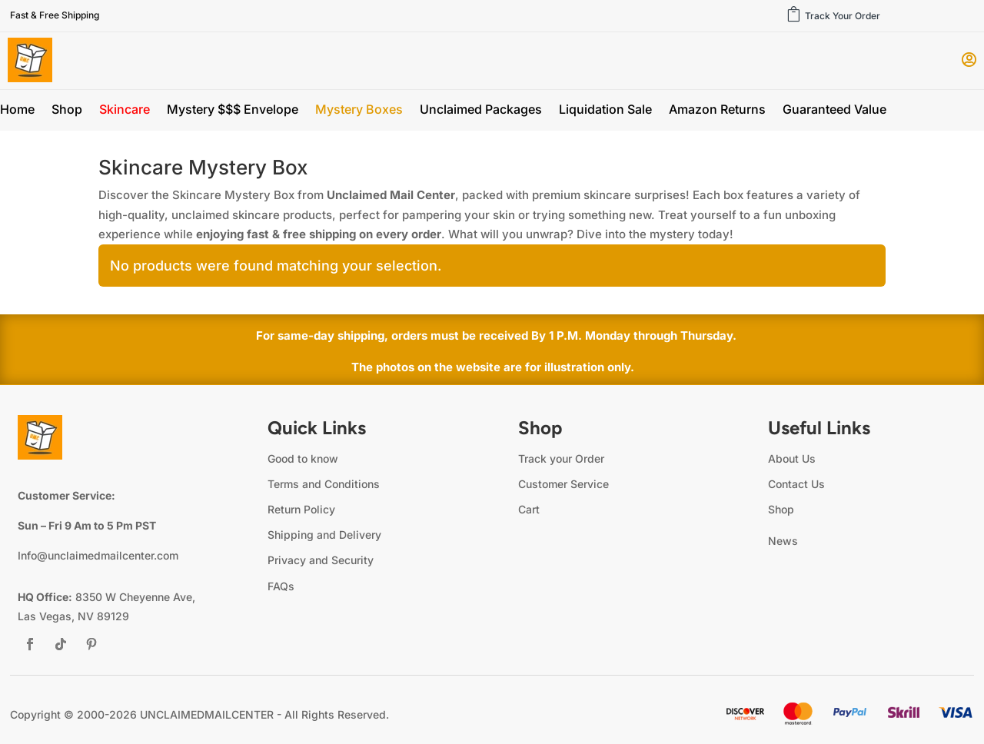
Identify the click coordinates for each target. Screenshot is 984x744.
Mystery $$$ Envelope (232, 110)
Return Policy (301, 509)
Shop (67, 110)
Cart (529, 509)
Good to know (303, 458)
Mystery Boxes (359, 110)
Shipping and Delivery (324, 534)
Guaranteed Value (834, 110)
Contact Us (796, 483)
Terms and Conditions (324, 483)
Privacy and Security (321, 559)
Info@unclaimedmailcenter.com (98, 555)
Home (17, 110)
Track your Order (561, 458)
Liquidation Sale (605, 110)
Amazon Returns (717, 110)
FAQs (281, 586)
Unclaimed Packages (481, 110)
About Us (792, 458)
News (783, 540)
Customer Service (563, 483)
